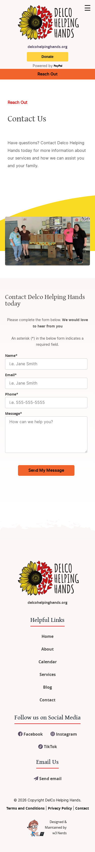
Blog (47, 687)
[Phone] (46, 402)
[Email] (46, 383)
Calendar (48, 662)
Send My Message (46, 470)
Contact (47, 700)
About (47, 649)
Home (47, 636)
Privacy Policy (60, 808)
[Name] (46, 364)
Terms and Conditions (25, 808)
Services (48, 674)
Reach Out (47, 74)
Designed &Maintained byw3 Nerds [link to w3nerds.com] (56, 827)
